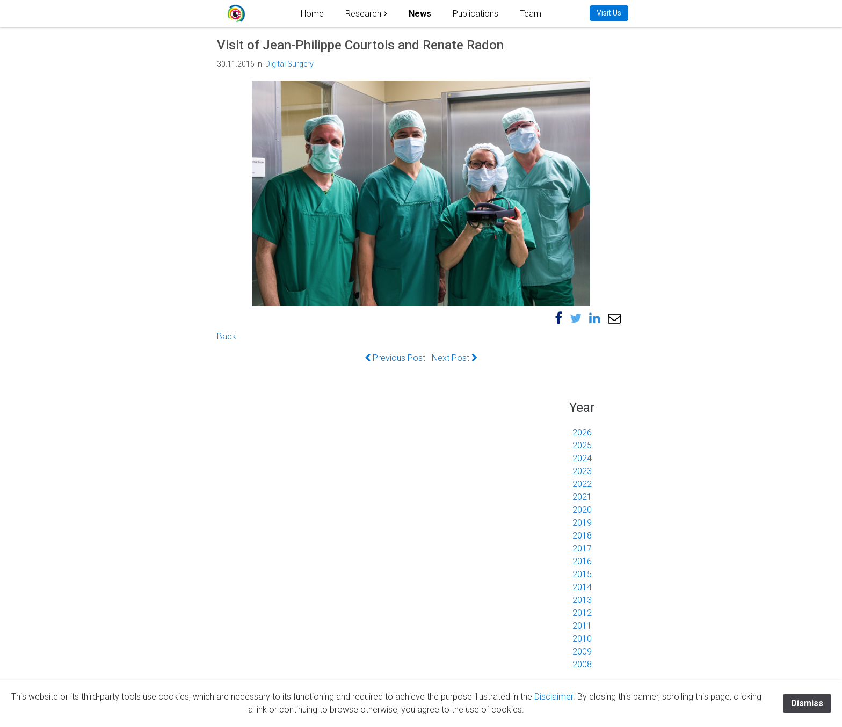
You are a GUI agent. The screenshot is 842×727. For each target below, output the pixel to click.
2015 (582, 574)
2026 (582, 432)
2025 (582, 445)
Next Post (454, 358)
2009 (582, 651)
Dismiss (807, 703)
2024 (582, 458)
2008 (582, 664)
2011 (582, 626)
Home (312, 14)
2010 (582, 639)
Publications (475, 14)
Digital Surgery (289, 64)
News (420, 14)
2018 (582, 535)
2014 (582, 587)
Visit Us (609, 13)
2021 (582, 497)
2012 (582, 613)
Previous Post (395, 358)
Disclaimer (553, 697)
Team (530, 14)
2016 (582, 561)
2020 (582, 510)
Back (226, 336)
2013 (582, 600)
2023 (582, 471)
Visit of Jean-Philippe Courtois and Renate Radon (360, 45)
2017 (582, 548)
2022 (582, 484)
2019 (582, 523)
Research (363, 14)
